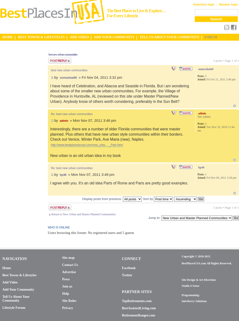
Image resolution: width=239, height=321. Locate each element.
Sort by (158, 199)
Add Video (9, 282)
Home (6, 268)
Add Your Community (18, 289)
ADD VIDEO (79, 37)
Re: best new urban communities (72, 114)
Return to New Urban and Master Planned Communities (83, 214)
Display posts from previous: (111, 199)
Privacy (67, 308)
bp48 (63, 175)
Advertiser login (203, 4)
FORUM (211, 37)
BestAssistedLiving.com (139, 308)
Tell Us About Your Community (15, 298)
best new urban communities (63, 54)
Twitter (127, 275)
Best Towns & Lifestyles (19, 275)
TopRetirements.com (137, 301)
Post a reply (60, 61)
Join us (67, 286)
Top (234, 106)
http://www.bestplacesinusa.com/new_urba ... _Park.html (87, 145)
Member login (228, 4)
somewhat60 (68, 77)
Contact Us (70, 265)
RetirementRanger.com (138, 315)
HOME (7, 37)
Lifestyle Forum (13, 308)
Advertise (69, 272)
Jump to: (154, 218)
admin (64, 120)
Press (66, 279)
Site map (68, 258)
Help (65, 293)
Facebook (129, 268)
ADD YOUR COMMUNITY (114, 37)
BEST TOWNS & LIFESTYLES (41, 37)
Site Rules (69, 301)
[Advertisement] (19, 120)
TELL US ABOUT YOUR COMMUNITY (169, 37)
